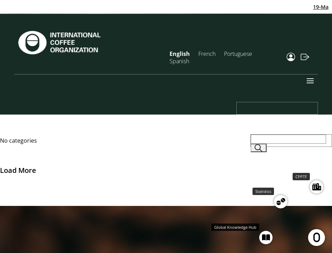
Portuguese (238, 54)
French (207, 54)
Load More (18, 170)
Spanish (179, 61)
